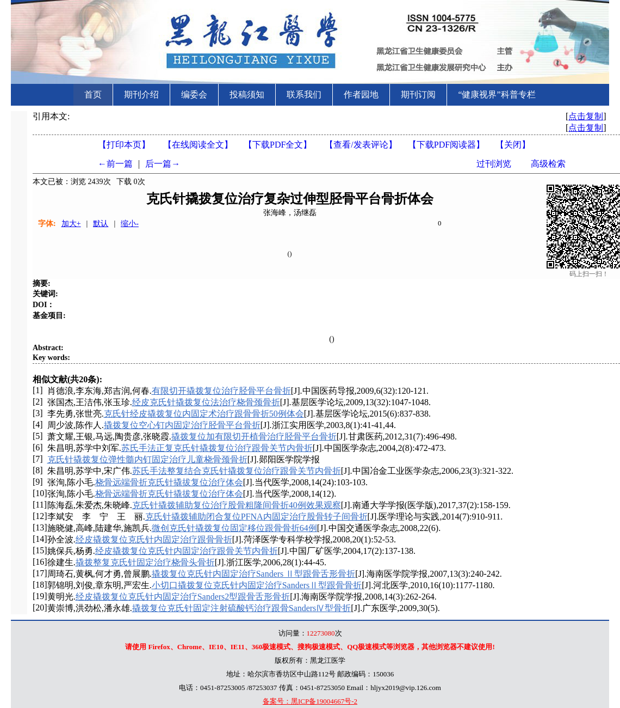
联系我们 (304, 94)
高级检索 (548, 163)
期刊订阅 (418, 94)
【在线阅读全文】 (198, 144)
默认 (100, 223)
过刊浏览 (493, 163)
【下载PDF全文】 (278, 144)
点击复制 (585, 116)
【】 (360, 144)
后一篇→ (162, 163)
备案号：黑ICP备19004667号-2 (310, 701)
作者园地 (361, 94)
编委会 (194, 94)
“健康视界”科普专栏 (496, 94)
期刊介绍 (141, 94)
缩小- (130, 223)
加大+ (71, 223)
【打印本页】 (124, 144)
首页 (93, 94)
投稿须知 (247, 94)
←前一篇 (115, 163)
